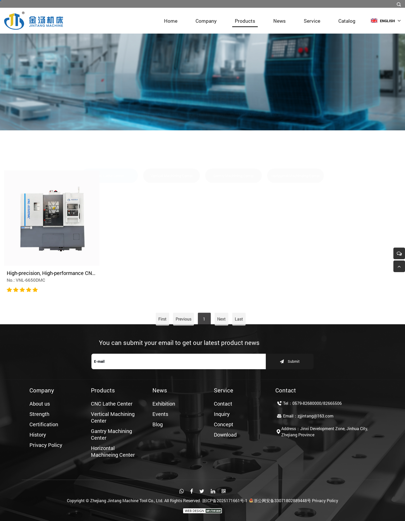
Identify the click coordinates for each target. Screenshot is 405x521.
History (37, 434)
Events (160, 414)
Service (312, 21)
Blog (157, 424)
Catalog (346, 21)
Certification (43, 424)
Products (245, 21)
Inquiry (222, 414)
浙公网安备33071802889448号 (279, 500)
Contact (223, 403)
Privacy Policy (45, 444)
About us (39, 403)
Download (225, 434)
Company (206, 21)
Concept (223, 424)
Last (239, 332)
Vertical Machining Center (172, 151)
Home (170, 21)
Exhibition (163, 403)
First (162, 332)
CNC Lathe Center (109, 151)
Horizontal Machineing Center (295, 151)
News (279, 21)
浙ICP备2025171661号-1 (224, 500)
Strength (39, 414)
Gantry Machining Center (233, 151)
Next (221, 332)
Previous (183, 332)
